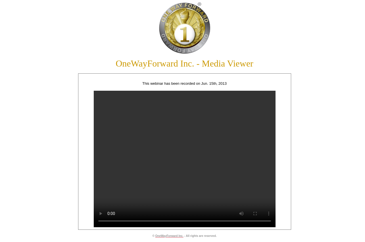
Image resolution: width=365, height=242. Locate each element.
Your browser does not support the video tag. (183, 159)
